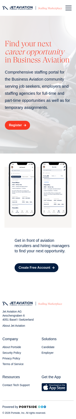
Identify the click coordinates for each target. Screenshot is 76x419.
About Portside (11, 347)
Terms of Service (13, 364)
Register (17, 125)
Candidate (48, 347)
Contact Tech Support (16, 385)
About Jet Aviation (13, 325)
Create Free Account (37, 267)
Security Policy (11, 352)
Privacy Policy (11, 358)
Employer (48, 352)
